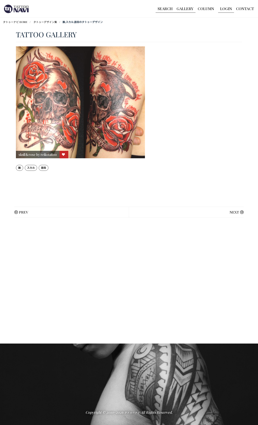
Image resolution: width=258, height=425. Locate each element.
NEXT (234, 212)
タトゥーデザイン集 (45, 22)
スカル (31, 167)
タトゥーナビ (132, 412)
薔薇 (43, 167)
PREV (23, 212)
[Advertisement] (129, 280)
